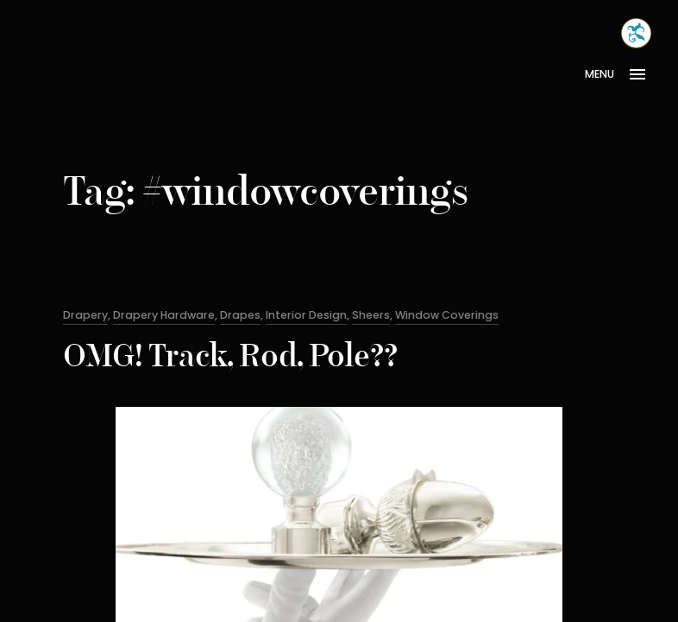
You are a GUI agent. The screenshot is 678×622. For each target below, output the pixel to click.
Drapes (240, 315)
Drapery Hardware (164, 315)
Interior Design (306, 315)
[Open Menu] (621, 74)
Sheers (371, 315)
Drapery (85, 315)
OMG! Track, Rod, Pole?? (230, 358)
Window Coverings (447, 315)
